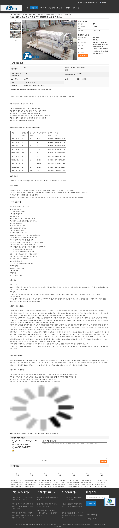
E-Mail (88, 515)
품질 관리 (60, 8)
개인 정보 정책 (17, 524)
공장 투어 (51, 8)
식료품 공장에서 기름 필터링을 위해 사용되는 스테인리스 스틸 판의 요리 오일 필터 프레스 (17, 484)
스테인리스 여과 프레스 (29, 14)
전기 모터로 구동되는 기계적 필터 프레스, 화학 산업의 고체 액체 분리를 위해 (22, 515)
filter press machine (20, 433)
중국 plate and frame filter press (32, 524)
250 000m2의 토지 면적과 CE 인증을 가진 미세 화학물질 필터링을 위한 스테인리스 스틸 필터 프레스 (87, 485)
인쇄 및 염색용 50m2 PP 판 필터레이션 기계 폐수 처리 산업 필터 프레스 (22, 506)
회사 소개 (42, 8)
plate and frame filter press (36, 433)
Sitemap (94, 515)
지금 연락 (84, 55)
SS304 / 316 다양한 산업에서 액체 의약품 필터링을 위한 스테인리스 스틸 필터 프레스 (101, 484)
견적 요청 (75, 8)
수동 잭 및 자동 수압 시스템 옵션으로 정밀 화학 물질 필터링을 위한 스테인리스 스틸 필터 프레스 (59, 484)
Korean (104, 2)
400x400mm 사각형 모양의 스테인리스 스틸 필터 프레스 (31, 482)
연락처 (68, 8)
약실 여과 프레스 (46, 492)
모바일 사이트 (91, 519)
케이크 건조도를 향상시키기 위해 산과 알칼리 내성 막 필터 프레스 (72, 515)
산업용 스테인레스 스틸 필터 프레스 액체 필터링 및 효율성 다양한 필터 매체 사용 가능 (73, 484)
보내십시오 (91, 503)
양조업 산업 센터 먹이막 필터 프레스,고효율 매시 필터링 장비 (71, 506)
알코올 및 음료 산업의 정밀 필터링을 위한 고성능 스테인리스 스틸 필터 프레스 (45, 483)
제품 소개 (34, 8)
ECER (63, 527)
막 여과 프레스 (69, 492)
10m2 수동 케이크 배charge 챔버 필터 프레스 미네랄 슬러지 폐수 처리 (47, 513)
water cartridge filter (52, 433)
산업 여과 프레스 (21, 492)
